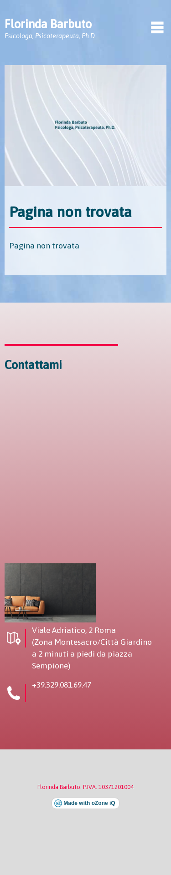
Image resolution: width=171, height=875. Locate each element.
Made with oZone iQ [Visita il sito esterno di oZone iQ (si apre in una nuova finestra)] (89, 803)
